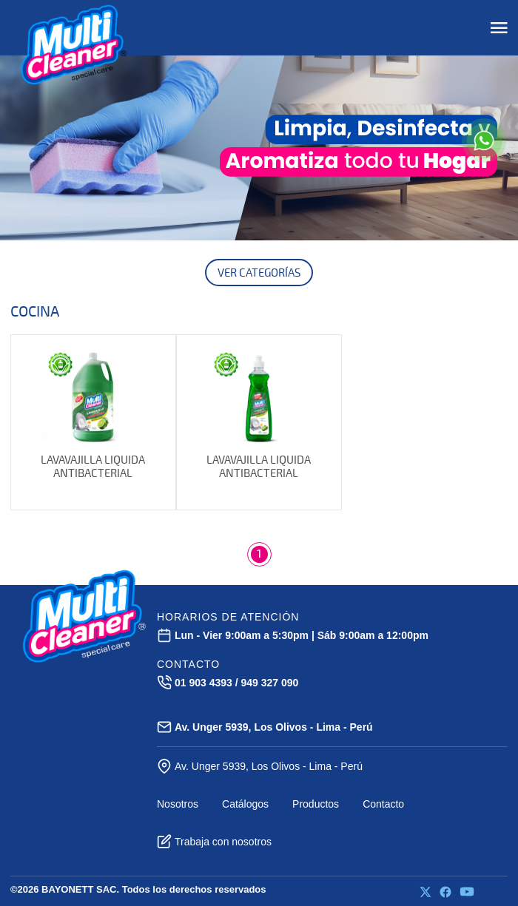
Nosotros (177, 804)
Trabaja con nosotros (214, 841)
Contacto (383, 804)
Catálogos (245, 804)
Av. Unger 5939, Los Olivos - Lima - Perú (260, 766)
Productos (315, 804)
